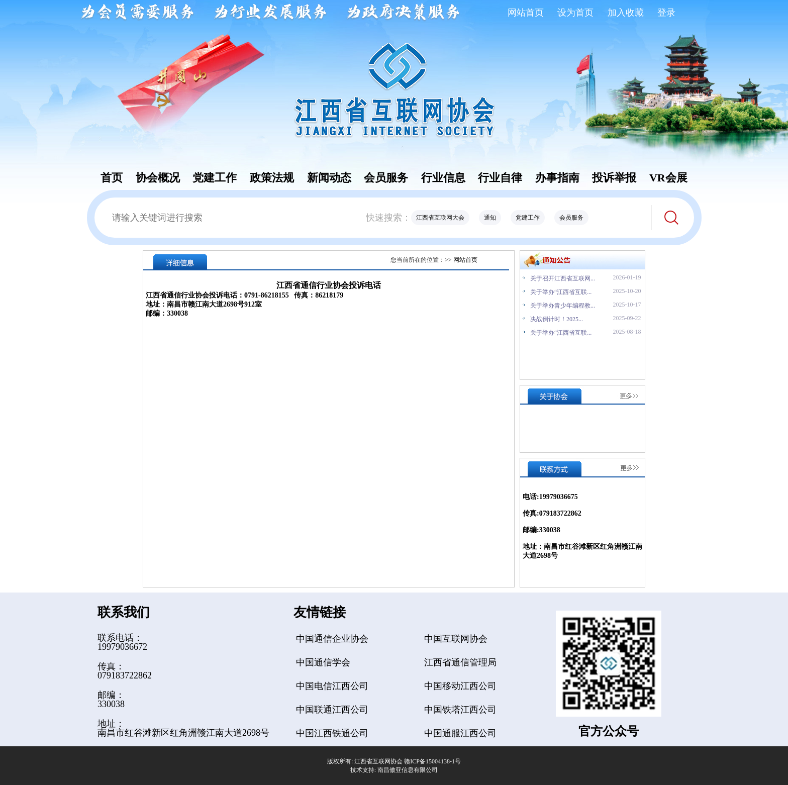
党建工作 (214, 177)
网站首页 (526, 13)
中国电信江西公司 (332, 686)
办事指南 (557, 177)
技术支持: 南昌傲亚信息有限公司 (394, 769)
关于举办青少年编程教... (562, 305)
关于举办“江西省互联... (561, 292)
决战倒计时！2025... (556, 319)
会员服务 (386, 177)
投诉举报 (614, 177)
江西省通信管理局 (460, 662)
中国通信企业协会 (332, 639)
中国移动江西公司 (460, 686)
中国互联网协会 (455, 639)
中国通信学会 (323, 662)
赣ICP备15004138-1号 (432, 761)
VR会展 (668, 177)
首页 (112, 177)
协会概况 (158, 177)
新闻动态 (329, 177)
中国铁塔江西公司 (460, 710)
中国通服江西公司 (460, 733)
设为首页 (575, 13)
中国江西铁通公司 (332, 733)
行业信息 (443, 177)
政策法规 (272, 177)
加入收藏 (626, 13)
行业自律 (500, 177)
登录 (666, 13)
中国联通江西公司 (332, 710)
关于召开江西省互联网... (562, 278)
